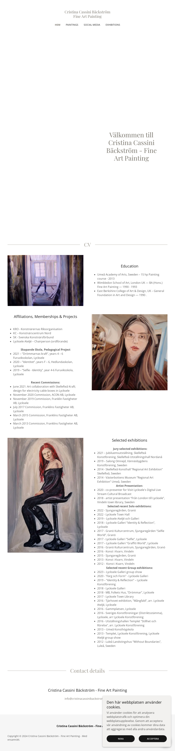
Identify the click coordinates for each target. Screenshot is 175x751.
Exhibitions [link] (113, 24)
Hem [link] (57, 24)
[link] (87, 17)
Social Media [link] (92, 24)
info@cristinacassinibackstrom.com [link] (87, 699)
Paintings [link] (72, 24)
